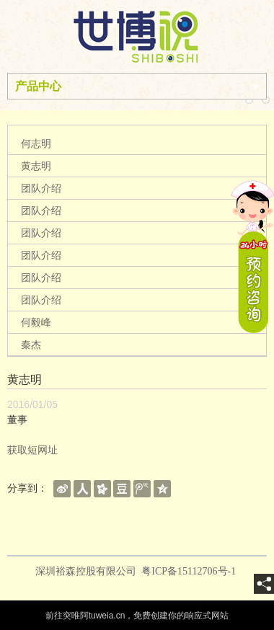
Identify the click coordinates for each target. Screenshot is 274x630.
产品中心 (38, 86)
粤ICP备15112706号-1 (189, 571)
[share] (264, 584)
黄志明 (36, 166)
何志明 (36, 143)
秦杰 (31, 344)
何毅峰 (36, 322)
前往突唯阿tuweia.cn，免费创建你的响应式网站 (137, 616)
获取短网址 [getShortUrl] (32, 450)
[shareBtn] (62, 488)
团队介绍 (41, 188)
